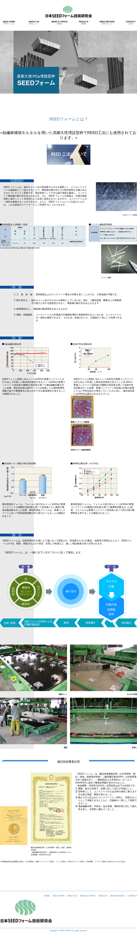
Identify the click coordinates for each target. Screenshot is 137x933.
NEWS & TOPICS (59, 23)
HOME (47, 896)
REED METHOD (107, 23)
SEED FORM (9, 23)
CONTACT (131, 23)
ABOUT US (34, 23)
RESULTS (83, 23)
